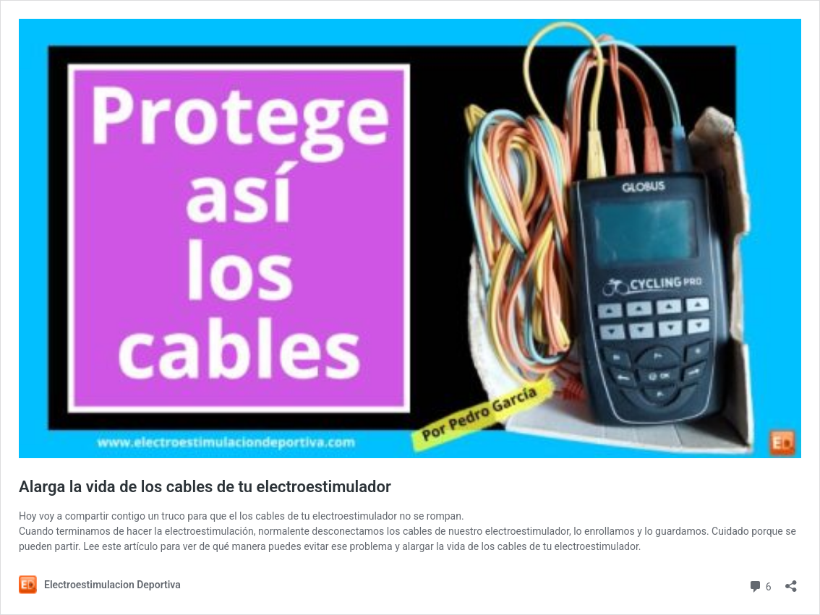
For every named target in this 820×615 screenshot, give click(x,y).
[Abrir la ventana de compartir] (791, 581)
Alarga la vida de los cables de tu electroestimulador (205, 487)
